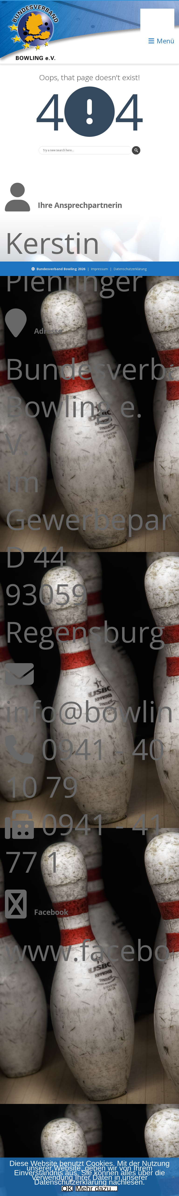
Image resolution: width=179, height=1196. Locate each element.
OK (67, 1188)
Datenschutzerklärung (130, 269)
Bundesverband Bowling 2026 (61, 269)
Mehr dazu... (96, 1188)
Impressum (99, 269)
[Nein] (173, 1177)
